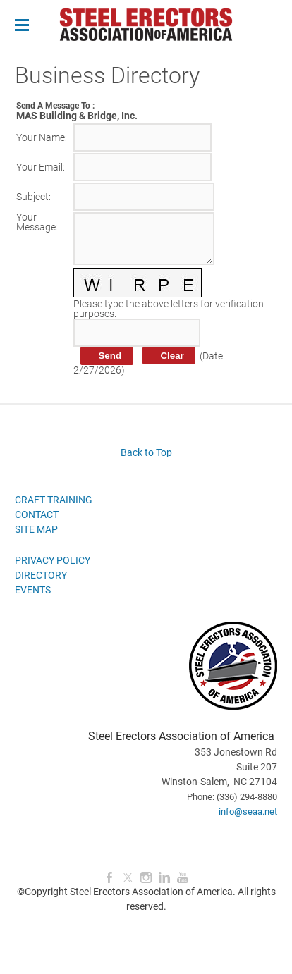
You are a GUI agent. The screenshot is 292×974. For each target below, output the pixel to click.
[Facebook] (109, 877)
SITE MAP (36, 529)
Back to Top (146, 452)
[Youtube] (182, 877)
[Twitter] (127, 877)
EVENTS (33, 590)
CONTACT (37, 514)
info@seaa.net (248, 811)
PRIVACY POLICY (52, 560)
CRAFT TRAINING (53, 499)
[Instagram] (146, 877)
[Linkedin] (164, 877)
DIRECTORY (41, 575)
